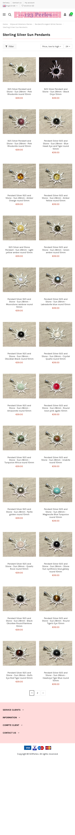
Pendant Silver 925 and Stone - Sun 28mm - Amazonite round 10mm (19, 408)
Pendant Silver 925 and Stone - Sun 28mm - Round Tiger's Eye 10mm (55, 621)
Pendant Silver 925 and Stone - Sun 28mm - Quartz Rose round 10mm (19, 566)
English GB (10, 6)
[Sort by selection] (52, 46)
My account (29, 3)
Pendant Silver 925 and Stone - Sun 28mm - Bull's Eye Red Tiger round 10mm (19, 675)
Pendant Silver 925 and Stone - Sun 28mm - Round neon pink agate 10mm (55, 408)
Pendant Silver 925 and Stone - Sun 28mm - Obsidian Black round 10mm (19, 356)
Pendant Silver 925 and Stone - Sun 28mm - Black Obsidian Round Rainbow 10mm (19, 622)
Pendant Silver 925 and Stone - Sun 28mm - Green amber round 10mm (55, 250)
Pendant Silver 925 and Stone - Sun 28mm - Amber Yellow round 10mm (55, 198)
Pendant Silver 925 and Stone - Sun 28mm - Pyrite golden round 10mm (19, 512)
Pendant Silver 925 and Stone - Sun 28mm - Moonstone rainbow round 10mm (19, 303)
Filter (10, 46)
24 (68, 46)
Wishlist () (27, 6)
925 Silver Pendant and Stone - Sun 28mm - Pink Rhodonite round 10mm (19, 92)
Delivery (6, 3)
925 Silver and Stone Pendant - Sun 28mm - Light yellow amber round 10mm (19, 250)
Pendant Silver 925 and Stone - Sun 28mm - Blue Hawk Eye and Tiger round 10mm (56, 145)
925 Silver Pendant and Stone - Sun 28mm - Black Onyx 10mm (55, 92)
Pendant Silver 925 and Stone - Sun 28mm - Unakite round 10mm (55, 460)
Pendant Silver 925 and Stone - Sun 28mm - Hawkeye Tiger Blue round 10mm (56, 676)
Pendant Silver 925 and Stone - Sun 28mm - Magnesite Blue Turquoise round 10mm (56, 513)
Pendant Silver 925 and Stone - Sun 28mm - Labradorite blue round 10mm (55, 302)
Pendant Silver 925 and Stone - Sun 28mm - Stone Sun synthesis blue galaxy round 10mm (55, 567)
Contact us (17, 3)
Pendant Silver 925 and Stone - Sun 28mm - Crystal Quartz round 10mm (56, 356)
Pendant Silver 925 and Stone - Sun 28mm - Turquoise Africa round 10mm (19, 460)
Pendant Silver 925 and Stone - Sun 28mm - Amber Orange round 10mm (19, 198)
